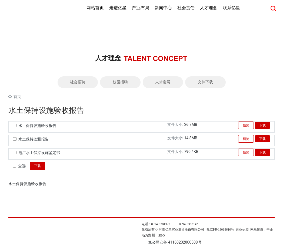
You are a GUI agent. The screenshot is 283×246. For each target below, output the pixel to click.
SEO (161, 235)
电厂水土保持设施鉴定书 (39, 152)
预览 (246, 125)
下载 (262, 125)
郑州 (151, 235)
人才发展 (162, 82)
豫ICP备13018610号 (220, 229)
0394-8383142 (188, 224)
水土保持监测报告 (33, 139)
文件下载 (205, 82)
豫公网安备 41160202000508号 (175, 242)
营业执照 (242, 229)
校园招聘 (120, 82)
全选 (22, 166)
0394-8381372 (160, 224)
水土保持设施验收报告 (37, 125)
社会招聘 (77, 82)
